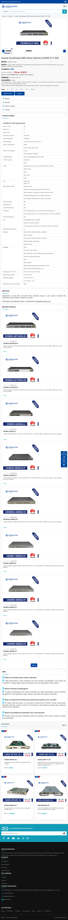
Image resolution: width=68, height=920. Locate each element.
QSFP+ (21, 89)
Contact (64, 461)
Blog (33, 911)
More (34, 665)
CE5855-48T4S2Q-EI (10, 343)
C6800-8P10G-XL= (11, 760)
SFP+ (27, 89)
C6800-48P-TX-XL (44, 760)
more (5, 351)
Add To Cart (8, 93)
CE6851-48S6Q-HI (9, 563)
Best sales (4, 867)
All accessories (5, 870)
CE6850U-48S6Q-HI (10, 519)
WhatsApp (64, 453)
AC (7, 89)
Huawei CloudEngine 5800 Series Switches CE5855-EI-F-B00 (32, 16)
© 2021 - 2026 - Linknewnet (9, 917)
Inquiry (19, 93)
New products (5, 864)
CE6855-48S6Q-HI (9, 607)
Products (10, 16)
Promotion (5, 724)
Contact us (4, 883)
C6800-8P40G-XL (10, 805)
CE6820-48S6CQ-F (10, 475)
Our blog (3, 877)
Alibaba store (7, 899)
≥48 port (33, 89)
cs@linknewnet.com (9, 896)
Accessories (26, 911)
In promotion (4, 861)
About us (3, 880)
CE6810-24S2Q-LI (9, 431)
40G (12, 89)
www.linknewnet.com (61, 917)
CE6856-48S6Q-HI (10, 651)
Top (64, 465)
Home (4, 16)
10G (16, 89)
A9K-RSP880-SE (43, 805)
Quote (64, 457)
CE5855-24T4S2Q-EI (10, 387)
